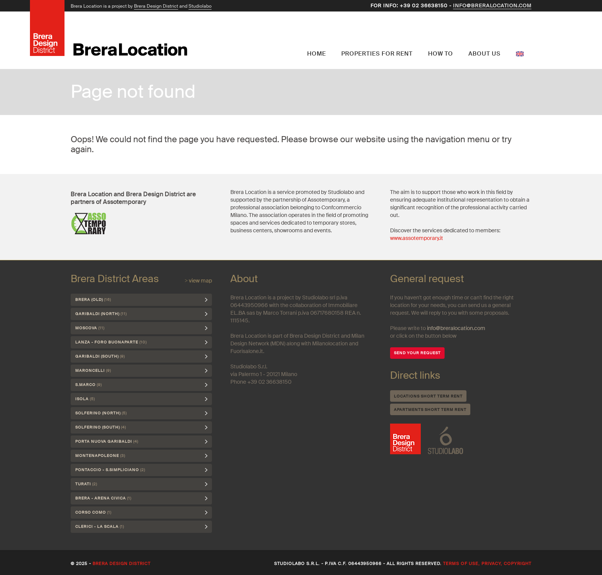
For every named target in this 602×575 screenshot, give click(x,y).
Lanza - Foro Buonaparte (111, 342)
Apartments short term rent (430, 409)
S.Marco (88, 384)
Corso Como (93, 512)
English (519, 36)
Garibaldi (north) (101, 313)
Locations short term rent (428, 396)
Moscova (89, 327)
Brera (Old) (93, 299)
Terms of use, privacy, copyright (487, 563)
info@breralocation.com (492, 5)
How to (440, 54)
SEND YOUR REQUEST (417, 352)
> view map (198, 280)
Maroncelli (93, 370)
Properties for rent (377, 54)
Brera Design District (156, 6)
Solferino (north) (101, 413)
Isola (85, 398)
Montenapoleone (100, 455)
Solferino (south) (100, 427)
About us (484, 54)
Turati (86, 483)
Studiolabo (200, 6)
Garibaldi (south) (100, 356)
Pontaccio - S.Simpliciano (110, 469)
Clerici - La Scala (99, 526)
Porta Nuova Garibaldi (106, 441)
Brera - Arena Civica (103, 498)
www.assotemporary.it (416, 238)
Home (316, 54)
